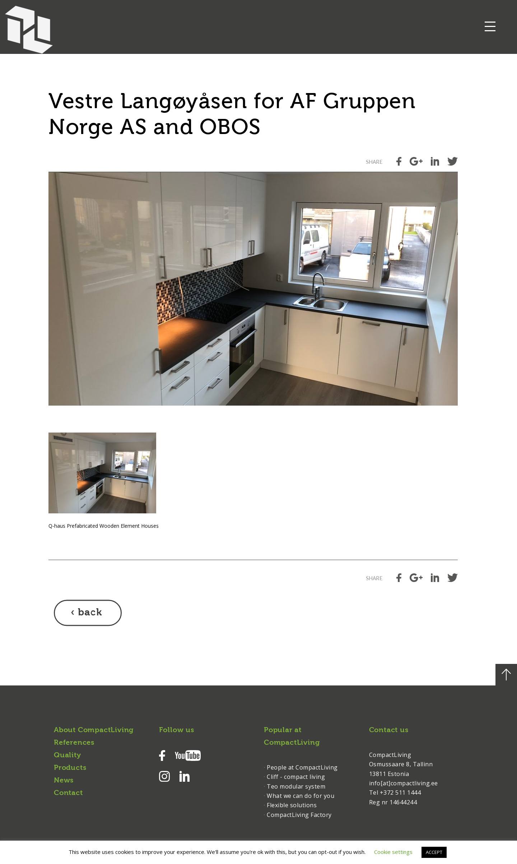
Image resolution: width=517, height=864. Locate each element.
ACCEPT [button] (434, 852)
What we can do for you (300, 796)
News (64, 780)
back (90, 613)
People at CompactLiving (302, 767)
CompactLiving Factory (299, 815)
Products (70, 768)
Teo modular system (296, 786)
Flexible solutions (292, 805)
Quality (67, 755)
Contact (68, 793)
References (74, 743)
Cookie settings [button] (393, 851)
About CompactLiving (94, 730)
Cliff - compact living (296, 777)
